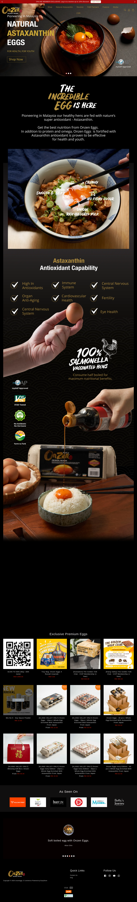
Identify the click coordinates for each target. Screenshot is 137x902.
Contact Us (73, 875)
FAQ (71, 877)
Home (41, 7)
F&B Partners (93, 7)
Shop (50, 7)
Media (115, 7)
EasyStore (43, 880)
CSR (78, 14)
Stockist (80, 7)
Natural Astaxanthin (64, 7)
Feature (106, 7)
